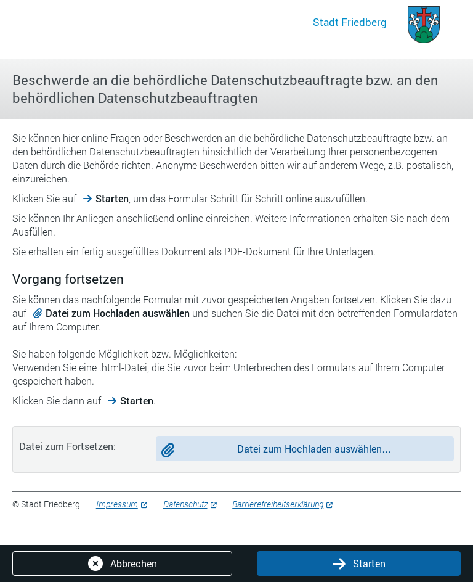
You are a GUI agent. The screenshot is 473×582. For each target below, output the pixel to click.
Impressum (117, 504)
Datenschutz (185, 504)
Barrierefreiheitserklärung (277, 504)
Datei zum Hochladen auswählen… (314, 448)
